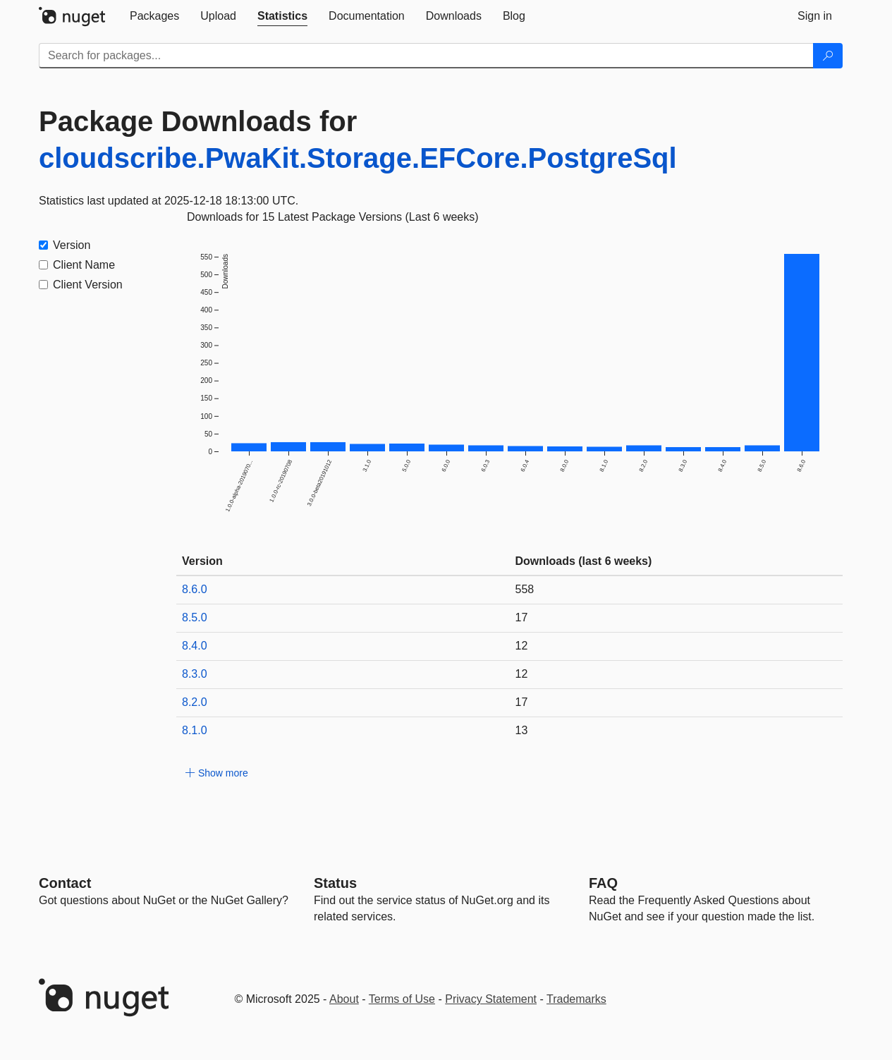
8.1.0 (194, 730)
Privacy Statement (491, 999)
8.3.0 (194, 674)
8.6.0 (194, 589)
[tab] (154, 16)
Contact (65, 883)
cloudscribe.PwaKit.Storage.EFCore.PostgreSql (358, 157)
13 (521, 730)
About (344, 999)
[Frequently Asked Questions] (603, 883)
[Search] (828, 55)
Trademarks (576, 999)
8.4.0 (194, 646)
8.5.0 (194, 617)
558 (524, 589)
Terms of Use (402, 999)
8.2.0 (194, 702)
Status (335, 883)
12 (521, 646)
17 (521, 617)
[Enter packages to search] (426, 55)
